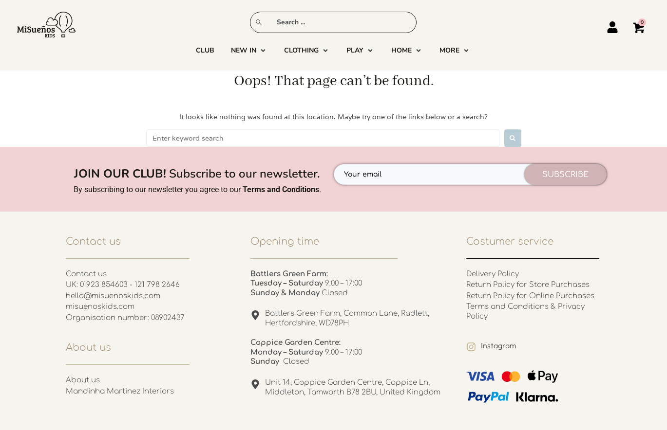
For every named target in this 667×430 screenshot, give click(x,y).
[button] (249, 50)
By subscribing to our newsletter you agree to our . (197, 189)
